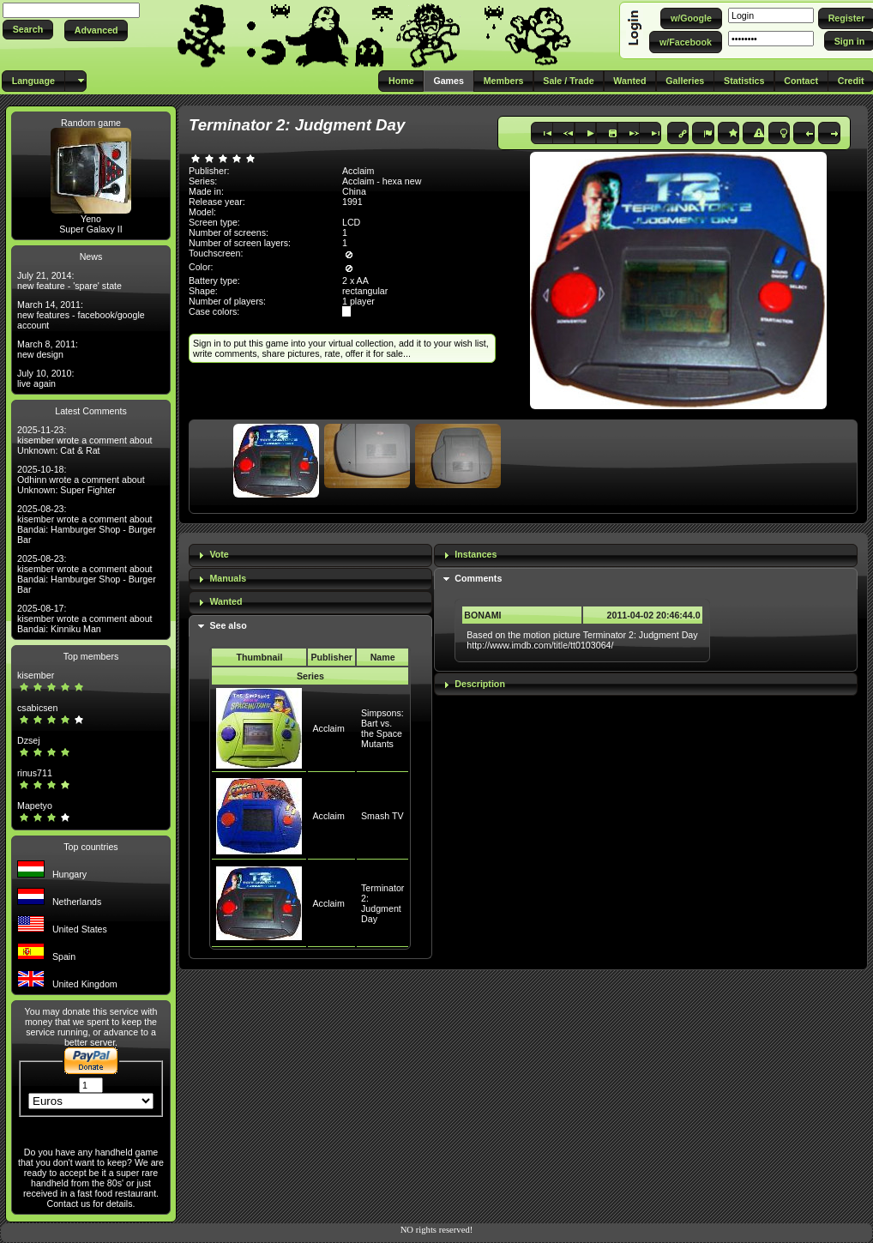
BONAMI (482, 615)
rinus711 (34, 773)
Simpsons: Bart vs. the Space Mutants (382, 728)
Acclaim (328, 728)
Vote (218, 554)
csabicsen (37, 708)
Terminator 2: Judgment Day (382, 903)
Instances (476, 554)
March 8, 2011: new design (47, 349)
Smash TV (382, 816)
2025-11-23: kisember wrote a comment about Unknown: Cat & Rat (85, 440)
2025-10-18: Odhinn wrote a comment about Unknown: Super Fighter (81, 479)
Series (310, 676)
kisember (35, 675)
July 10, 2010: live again (45, 378)
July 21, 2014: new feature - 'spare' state (69, 280)
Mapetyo (34, 805)
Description (480, 684)
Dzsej (28, 740)
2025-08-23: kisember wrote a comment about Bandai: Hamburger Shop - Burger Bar (86, 524)
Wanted (225, 601)
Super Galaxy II (90, 229)
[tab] (310, 555)
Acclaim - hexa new (381, 181)
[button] (28, 29)
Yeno (91, 219)
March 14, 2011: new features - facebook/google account (81, 314)
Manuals (227, 578)
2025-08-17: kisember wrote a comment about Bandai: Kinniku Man (85, 618)
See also (227, 625)
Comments (478, 578)
